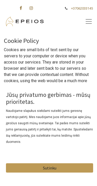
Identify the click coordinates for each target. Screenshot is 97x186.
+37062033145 (82, 8)
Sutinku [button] (49, 168)
